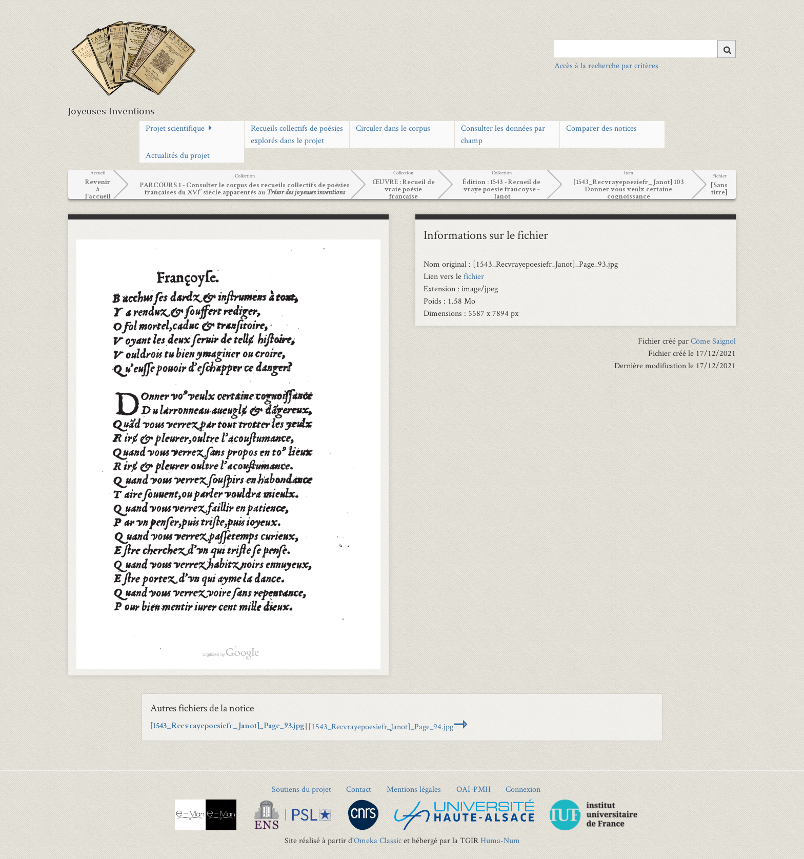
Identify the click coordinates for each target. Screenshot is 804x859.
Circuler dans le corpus (393, 128)
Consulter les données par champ (503, 134)
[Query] (645, 48)
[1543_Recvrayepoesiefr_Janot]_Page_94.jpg (380, 726)
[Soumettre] (726, 49)
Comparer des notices (601, 128)
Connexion (523, 789)
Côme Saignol (713, 340)
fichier (474, 276)
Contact (358, 789)
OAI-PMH (473, 789)
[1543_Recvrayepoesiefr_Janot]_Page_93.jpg (227, 727)
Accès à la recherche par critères (606, 65)
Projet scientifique (175, 128)
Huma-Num (500, 840)
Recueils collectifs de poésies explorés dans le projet (297, 134)
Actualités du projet (178, 155)
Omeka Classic (377, 840)
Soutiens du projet (301, 789)
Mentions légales (414, 789)
